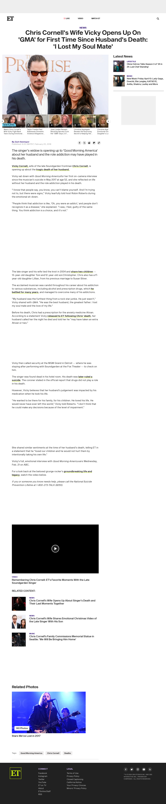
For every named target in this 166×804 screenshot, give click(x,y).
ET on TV (42, 785)
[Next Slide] (108, 121)
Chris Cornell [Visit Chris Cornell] (53, 753)
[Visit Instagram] (138, 769)
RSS (40, 794)
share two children (82, 271)
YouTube (42, 782)
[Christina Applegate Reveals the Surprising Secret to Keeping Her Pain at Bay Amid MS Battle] (84, 125)
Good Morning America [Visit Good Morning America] (31, 753)
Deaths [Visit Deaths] (67, 753)
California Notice (74, 782)
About (41, 788)
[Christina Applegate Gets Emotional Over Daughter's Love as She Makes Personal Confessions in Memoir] (107, 125)
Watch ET (95, 18)
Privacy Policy (73, 776)
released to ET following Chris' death (69, 316)
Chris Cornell (80, 166)
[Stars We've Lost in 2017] (55, 712)
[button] (55, 548)
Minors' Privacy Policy (76, 788)
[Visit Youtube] (144, 769)
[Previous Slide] (2, 121)
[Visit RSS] (150, 769)
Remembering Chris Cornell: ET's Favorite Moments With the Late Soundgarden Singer (50, 581)
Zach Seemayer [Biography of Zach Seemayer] (22, 142)
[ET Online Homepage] (10, 18)
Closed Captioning (75, 779)
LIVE (68, 18)
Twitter (41, 779)
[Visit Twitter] (132, 769)
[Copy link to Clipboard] (99, 143)
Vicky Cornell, (20, 166)
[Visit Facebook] (126, 769)
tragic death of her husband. (53, 169)
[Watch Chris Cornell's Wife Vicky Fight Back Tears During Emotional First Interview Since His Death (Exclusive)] (13, 125)
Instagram (42, 776)
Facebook (42, 773)
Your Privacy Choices (76, 785)
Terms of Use (72, 773)
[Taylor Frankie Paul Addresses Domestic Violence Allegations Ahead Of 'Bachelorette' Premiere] (37, 125)
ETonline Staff (44, 791)
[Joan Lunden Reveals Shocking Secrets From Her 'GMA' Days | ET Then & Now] (60, 125)
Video (80, 18)
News (83, 28)
